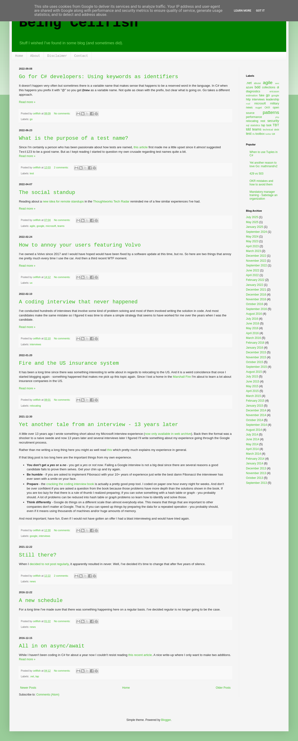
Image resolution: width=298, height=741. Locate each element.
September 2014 (256, 425)
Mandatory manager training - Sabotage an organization (263, 195)
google (40, 226)
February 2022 (255, 280)
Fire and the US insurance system (69, 363)
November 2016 (256, 299)
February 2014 (255, 458)
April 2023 (252, 246)
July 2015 (252, 376)
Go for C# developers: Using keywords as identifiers (98, 77)
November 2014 (256, 415)
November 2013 (256, 473)
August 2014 (254, 429)
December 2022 (256, 255)
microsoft (51, 226)
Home (19, 56)
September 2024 (256, 232)
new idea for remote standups (63, 201)
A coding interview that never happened (78, 302)
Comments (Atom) (47, 694)
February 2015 (255, 400)
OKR (267, 107)
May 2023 (252, 241)
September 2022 (256, 265)
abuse (257, 83)
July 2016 (252, 318)
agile (32, 226)
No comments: (62, 113)
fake (261, 95)
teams (60, 226)
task (269, 125)
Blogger (166, 720)
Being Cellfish (78, 23)
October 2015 (254, 362)
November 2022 (256, 260)
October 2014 (254, 420)
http (248, 99)
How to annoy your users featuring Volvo (80, 245)
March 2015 (253, 396)
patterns (271, 112)
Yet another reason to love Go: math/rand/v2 (263, 164)
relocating (35, 405)
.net (32, 676)
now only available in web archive (168, 434)
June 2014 (252, 439)
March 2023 (253, 251)
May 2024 (252, 236)
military (274, 103)
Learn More (242, 10)
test (32, 173)
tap (37, 676)
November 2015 (256, 357)
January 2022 (254, 285)
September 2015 (256, 366)
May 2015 (252, 386)
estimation (252, 95)
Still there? (37, 555)
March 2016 (253, 338)
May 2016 (252, 328)
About (35, 56)
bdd (257, 87)
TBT (276, 125)
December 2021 (256, 289)
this (109, 450)
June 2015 (252, 381)
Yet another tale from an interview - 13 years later (98, 425)
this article (141, 147)
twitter (268, 134)
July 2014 (252, 434)
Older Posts (223, 687)
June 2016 (252, 323)
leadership (272, 99)
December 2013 (256, 468)
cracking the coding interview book (70, 484)
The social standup (47, 193)
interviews (35, 344)
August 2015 (254, 371)
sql (247, 125)
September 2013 (256, 483)
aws (277, 83)
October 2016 (254, 304)
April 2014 (252, 449)
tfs (253, 134)
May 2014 (252, 444)
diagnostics (253, 91)
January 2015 (254, 405)
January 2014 (254, 463)
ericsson (274, 91)
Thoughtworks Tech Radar (111, 201)
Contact (81, 56)
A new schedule (41, 601)
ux (31, 282)
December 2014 (256, 410)
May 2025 (252, 222)
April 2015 (252, 391)
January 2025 (254, 227)
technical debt (271, 129)
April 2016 (252, 333)
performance (254, 117)
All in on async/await (51, 646)
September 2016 (256, 309)
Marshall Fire (182, 376)
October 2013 (254, 478)
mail (248, 103)
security (273, 121)
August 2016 (254, 313)
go (31, 119)
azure (249, 87)
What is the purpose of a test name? (73, 138)
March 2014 (253, 453)
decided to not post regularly (49, 564)
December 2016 (256, 294)
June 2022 (252, 270)
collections (268, 87)
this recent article (140, 655)
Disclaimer (57, 56)
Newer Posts (28, 687)
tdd (248, 129)
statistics (255, 125)
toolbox (260, 133)
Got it (260, 10)
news (33, 581)
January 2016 (254, 347)
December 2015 (256, 352)
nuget (258, 107)
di (278, 87)
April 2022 (252, 275)
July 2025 (252, 217)
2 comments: (61, 167)
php (277, 117)
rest (262, 121)
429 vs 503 (256, 173)
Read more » (27, 102)
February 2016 (255, 342)
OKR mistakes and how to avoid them (261, 182)
